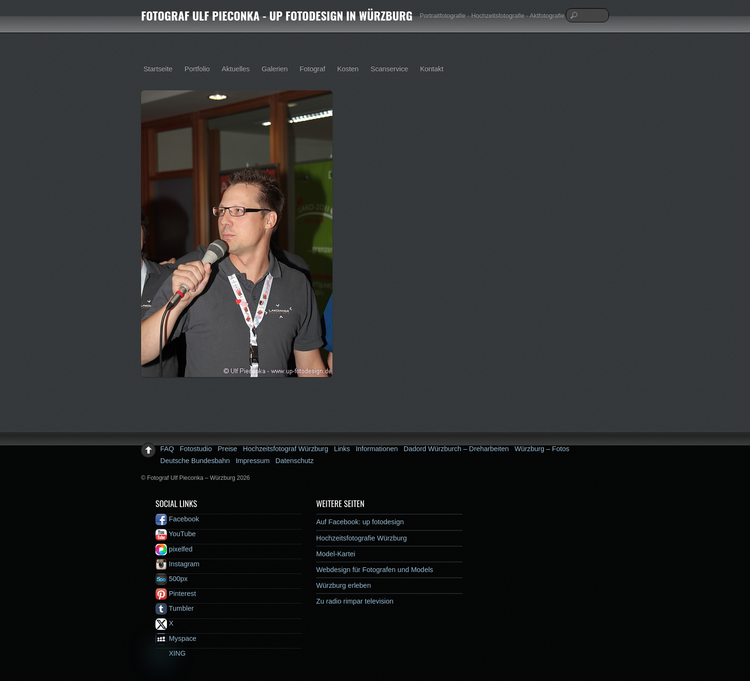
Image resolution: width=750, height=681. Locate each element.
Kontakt (431, 69)
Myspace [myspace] (176, 638)
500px (171, 579)
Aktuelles (236, 69)
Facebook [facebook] (177, 519)
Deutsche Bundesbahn (195, 461)
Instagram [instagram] (177, 564)
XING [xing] (170, 653)
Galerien (274, 69)
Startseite (158, 69)
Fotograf (312, 69)
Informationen (377, 449)
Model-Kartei (335, 554)
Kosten (348, 69)
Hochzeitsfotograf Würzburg (285, 449)
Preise (227, 449)
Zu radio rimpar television (355, 601)
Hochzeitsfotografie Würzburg (361, 538)
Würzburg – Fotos (542, 449)
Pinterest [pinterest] (175, 593)
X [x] (164, 623)
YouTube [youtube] (175, 534)
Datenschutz (295, 461)
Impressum (253, 461)
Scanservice (389, 69)
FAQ (167, 449)
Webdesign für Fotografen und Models (374, 569)
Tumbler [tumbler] (174, 608)
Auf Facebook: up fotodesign (360, 522)
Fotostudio (196, 449)
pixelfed (174, 549)
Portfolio (197, 69)
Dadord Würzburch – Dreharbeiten (456, 449)
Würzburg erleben (343, 585)
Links (342, 449)
